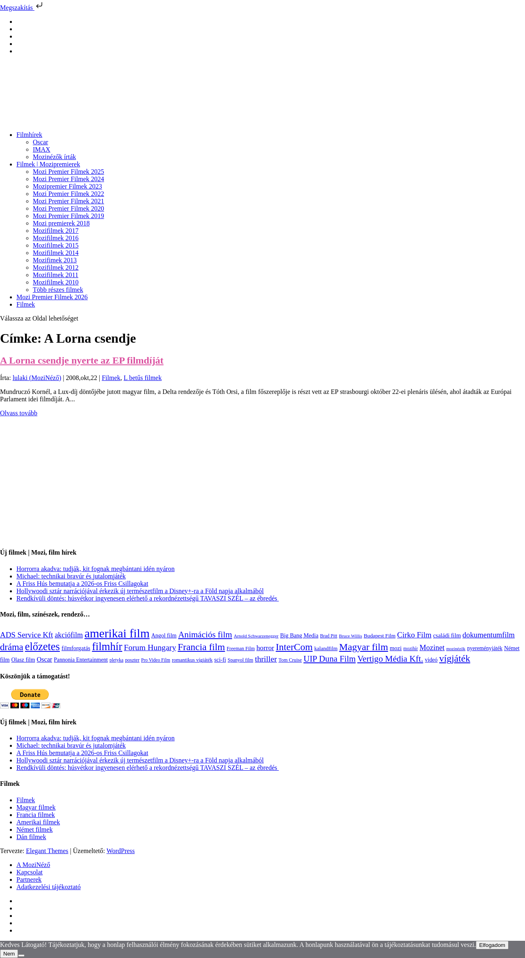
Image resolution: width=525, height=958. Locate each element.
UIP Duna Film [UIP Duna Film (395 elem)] (330, 658)
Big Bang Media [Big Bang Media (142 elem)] (299, 635)
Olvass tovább (18, 413)
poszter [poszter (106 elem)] (132, 660)
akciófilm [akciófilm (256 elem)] (69, 635)
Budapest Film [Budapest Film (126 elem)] (379, 636)
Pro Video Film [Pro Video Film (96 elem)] (155, 660)
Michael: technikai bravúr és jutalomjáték (71, 576)
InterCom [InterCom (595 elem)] (294, 647)
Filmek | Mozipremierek (48, 164)
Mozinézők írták (54, 156)
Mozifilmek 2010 (56, 282)
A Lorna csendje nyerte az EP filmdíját (82, 360)
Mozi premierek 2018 (61, 223)
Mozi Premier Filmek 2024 (68, 178)
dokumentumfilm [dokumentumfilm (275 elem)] (489, 635)
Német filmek (34, 829)
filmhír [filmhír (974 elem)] (107, 646)
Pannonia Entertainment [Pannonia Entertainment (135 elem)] (81, 660)
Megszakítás (22, 7)
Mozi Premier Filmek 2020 (68, 208)
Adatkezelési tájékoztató (48, 886)
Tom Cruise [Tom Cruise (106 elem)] (290, 660)
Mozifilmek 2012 (56, 267)
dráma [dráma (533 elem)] (11, 647)
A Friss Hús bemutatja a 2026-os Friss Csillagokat (82, 583)
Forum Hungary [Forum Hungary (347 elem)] (150, 647)
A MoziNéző (33, 864)
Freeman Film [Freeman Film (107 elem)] (241, 648)
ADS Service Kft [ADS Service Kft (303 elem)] (26, 634)
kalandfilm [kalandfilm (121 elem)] (326, 648)
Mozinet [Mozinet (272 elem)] (432, 648)
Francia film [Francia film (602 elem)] (201, 647)
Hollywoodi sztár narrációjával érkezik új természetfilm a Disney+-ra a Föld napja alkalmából (140, 590)
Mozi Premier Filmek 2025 (68, 171)
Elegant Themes (47, 850)
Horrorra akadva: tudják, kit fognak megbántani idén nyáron (95, 568)
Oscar (40, 142)
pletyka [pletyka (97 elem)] (116, 660)
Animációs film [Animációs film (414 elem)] (205, 634)
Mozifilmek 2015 (56, 245)
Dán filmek (31, 836)
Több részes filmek (58, 289)
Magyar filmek (36, 807)
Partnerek (28, 879)
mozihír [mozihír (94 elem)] (410, 648)
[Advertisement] (246, 483)
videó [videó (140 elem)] (431, 660)
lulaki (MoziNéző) (37, 377)
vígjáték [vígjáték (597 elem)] (454, 658)
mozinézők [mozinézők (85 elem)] (456, 648)
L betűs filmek (142, 377)
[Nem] (21, 955)
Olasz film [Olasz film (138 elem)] (23, 660)
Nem (9, 954)
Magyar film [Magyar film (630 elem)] (363, 647)
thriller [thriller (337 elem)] (266, 658)
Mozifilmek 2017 (56, 230)
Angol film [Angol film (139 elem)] (164, 636)
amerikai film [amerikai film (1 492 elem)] (117, 633)
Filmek (25, 304)
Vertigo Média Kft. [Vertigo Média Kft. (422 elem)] (390, 659)
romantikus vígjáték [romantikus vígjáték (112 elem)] (192, 660)
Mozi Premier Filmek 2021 (68, 201)
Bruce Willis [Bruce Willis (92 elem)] (350, 635)
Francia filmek (35, 814)
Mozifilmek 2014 (56, 252)
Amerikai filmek (38, 822)
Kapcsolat (29, 872)
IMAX (41, 149)
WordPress (121, 850)
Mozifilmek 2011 (55, 274)
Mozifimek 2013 (55, 260)
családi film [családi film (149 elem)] (447, 635)
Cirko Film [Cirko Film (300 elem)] (414, 634)
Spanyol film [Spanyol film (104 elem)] (240, 660)
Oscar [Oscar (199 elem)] (44, 659)
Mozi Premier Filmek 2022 (68, 193)
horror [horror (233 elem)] (265, 648)
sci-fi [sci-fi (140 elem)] (220, 660)
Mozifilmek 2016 (56, 237)
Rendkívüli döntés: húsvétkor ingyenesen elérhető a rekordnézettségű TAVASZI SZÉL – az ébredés (147, 598)
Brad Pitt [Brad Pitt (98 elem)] (328, 636)
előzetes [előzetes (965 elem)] (42, 646)
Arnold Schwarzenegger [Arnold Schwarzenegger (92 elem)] (256, 635)
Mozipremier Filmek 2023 (67, 186)
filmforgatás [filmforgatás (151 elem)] (76, 648)
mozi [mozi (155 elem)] (396, 648)
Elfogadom (492, 945)
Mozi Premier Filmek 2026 (52, 297)
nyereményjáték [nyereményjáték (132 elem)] (484, 648)
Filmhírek (29, 134)
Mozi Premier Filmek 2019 (68, 215)
